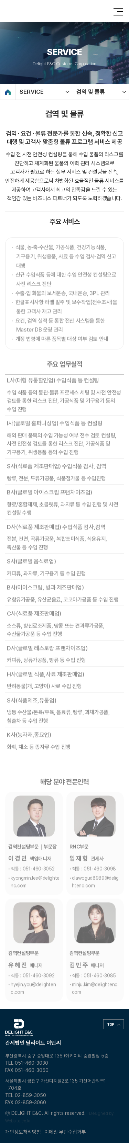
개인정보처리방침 (23, 1132)
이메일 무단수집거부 (65, 1132)
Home (7, 92)
